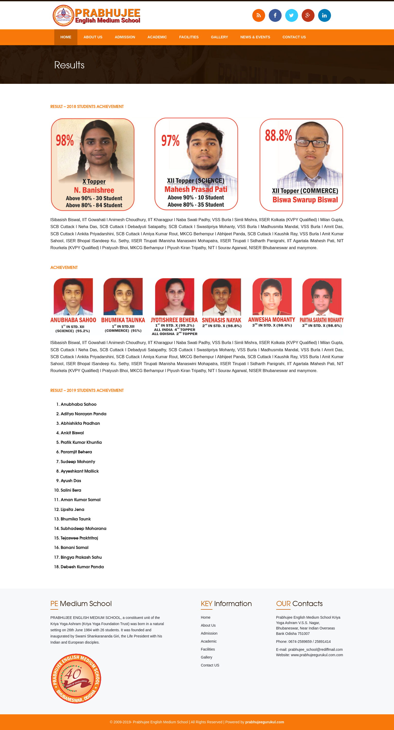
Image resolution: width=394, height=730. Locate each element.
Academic (157, 37)
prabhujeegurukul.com (264, 722)
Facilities (189, 37)
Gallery (219, 37)
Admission (125, 37)
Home (65, 37)
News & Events (255, 37)
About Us (93, 37)
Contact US (294, 37)
